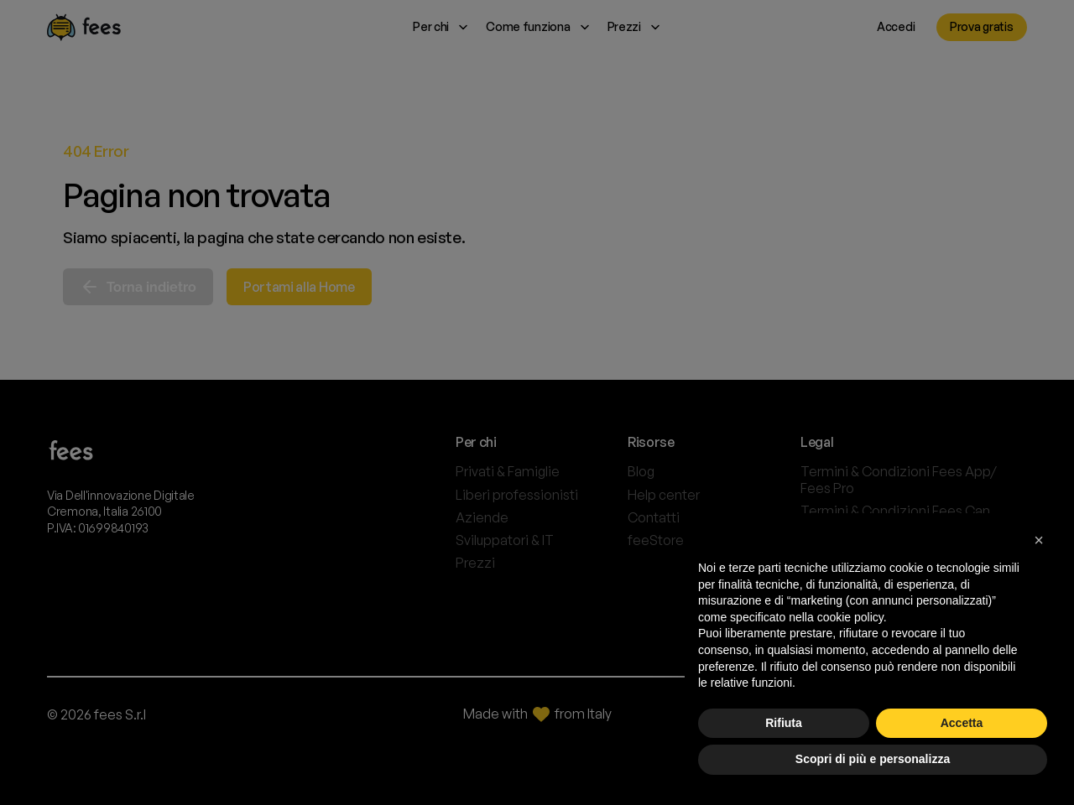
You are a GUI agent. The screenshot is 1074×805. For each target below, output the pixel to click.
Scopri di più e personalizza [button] (872, 759)
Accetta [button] (962, 723)
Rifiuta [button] (783, 723)
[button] (1038, 540)
